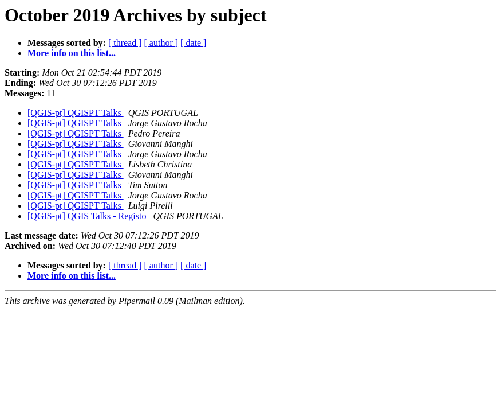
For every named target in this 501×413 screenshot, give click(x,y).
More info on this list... (71, 53)
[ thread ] (125, 43)
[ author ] (161, 43)
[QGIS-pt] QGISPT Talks (75, 113)
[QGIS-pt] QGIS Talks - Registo (87, 216)
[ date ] (193, 43)
